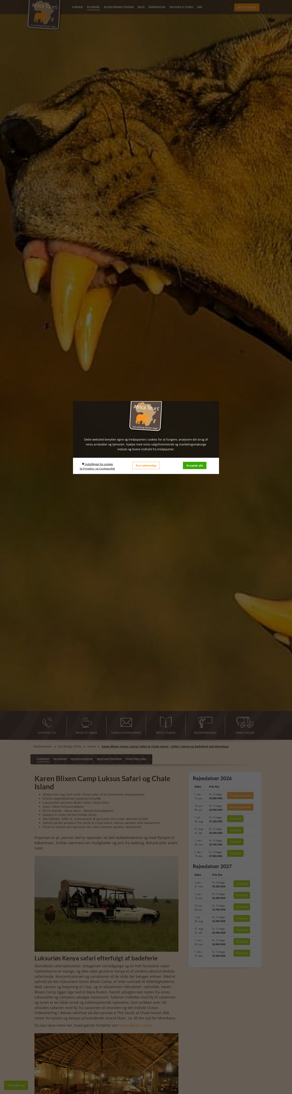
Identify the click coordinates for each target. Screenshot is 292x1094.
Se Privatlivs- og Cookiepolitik (97, 468)
